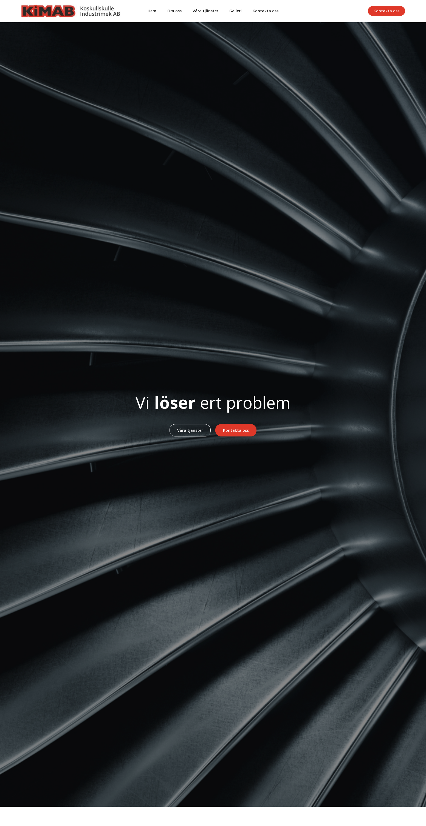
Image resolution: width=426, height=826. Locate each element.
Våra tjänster (205, 10)
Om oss (174, 10)
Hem (152, 10)
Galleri (235, 10)
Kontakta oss (265, 10)
